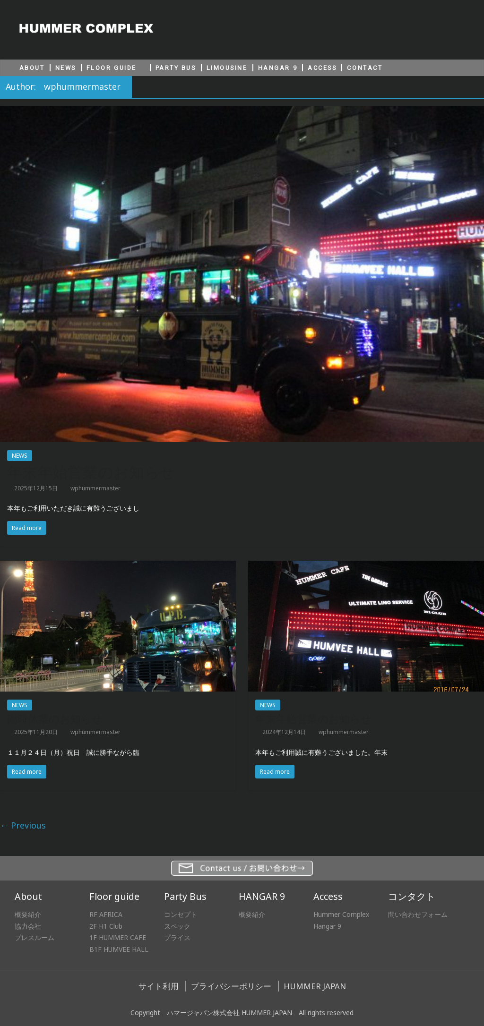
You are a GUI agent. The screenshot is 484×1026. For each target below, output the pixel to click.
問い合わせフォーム (418, 914)
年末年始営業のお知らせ (91, 472)
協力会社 (28, 926)
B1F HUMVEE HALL (118, 949)
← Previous (23, 825)
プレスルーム (34, 937)
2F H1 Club (105, 926)
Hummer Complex (341, 914)
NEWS (65, 67)
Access (328, 896)
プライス (177, 937)
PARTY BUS (176, 67)
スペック (177, 926)
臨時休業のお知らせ (55, 719)
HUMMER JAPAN (315, 986)
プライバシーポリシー (231, 986)
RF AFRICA (105, 914)
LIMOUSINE (227, 67)
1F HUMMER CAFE (117, 937)
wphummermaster (95, 488)
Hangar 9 (327, 926)
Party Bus (185, 896)
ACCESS (322, 67)
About (28, 896)
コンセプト (180, 914)
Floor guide (114, 896)
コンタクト (411, 896)
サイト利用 (158, 986)
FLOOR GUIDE (111, 67)
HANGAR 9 (277, 67)
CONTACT (364, 67)
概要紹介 (28, 914)
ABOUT (32, 67)
